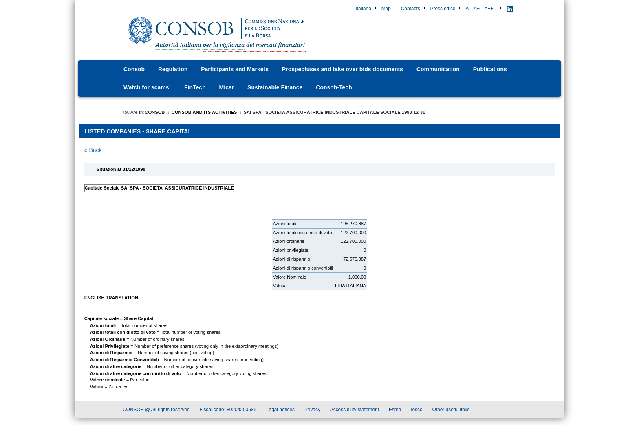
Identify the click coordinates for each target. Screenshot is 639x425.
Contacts (410, 8)
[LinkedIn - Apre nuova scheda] (510, 8)
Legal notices (280, 411)
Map (386, 8)
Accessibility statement (354, 411)
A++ (489, 8)
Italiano (363, 8)
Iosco (416, 411)
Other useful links (451, 411)
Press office (443, 8)
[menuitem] (136, 69)
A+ (477, 8)
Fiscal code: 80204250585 (228, 411)
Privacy (312, 411)
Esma (395, 411)
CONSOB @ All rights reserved (156, 411)
